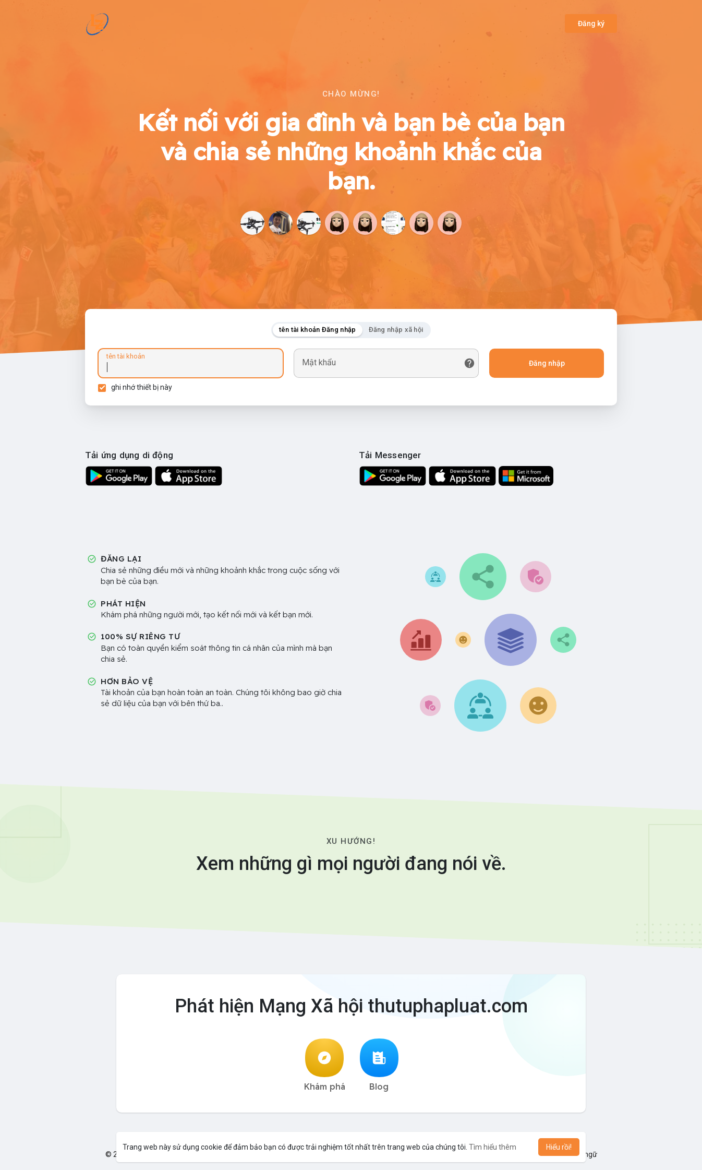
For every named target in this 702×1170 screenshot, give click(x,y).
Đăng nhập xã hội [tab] (396, 329)
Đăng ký (591, 23)
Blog (379, 1065)
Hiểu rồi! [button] (559, 1147)
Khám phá (324, 1065)
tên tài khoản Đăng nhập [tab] (317, 329)
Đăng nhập (547, 363)
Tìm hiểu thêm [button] (492, 1147)
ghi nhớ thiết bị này (141, 387)
